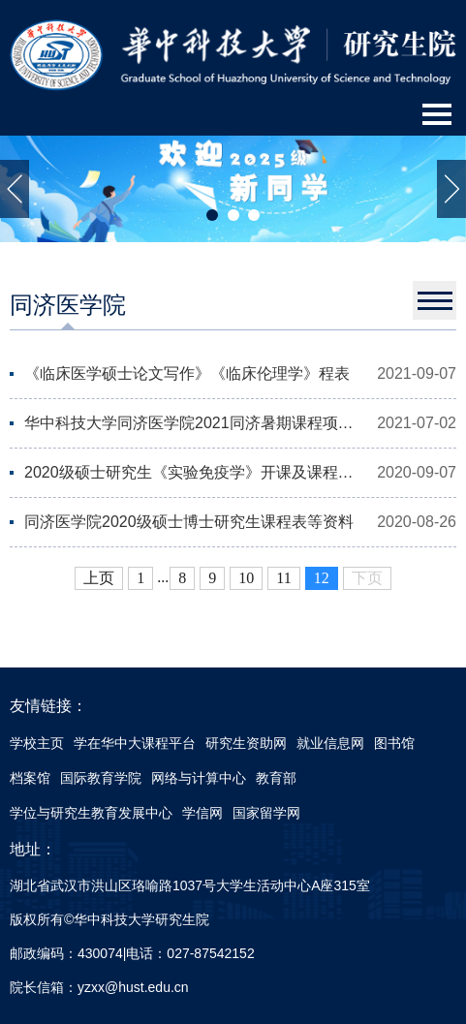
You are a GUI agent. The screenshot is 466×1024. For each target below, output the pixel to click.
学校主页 (37, 743)
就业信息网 (330, 743)
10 (246, 578)
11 (283, 578)
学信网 (202, 813)
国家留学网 (266, 813)
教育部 (276, 778)
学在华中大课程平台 (135, 743)
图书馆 (394, 743)
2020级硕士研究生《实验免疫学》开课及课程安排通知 (191, 472)
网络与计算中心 (198, 778)
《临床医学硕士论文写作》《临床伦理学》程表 (187, 373)
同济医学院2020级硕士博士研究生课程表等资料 (189, 521)
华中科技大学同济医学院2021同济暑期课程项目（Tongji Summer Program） (191, 423)
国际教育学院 (100, 778)
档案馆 (30, 778)
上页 (98, 578)
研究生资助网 (246, 743)
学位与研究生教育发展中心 (91, 813)
